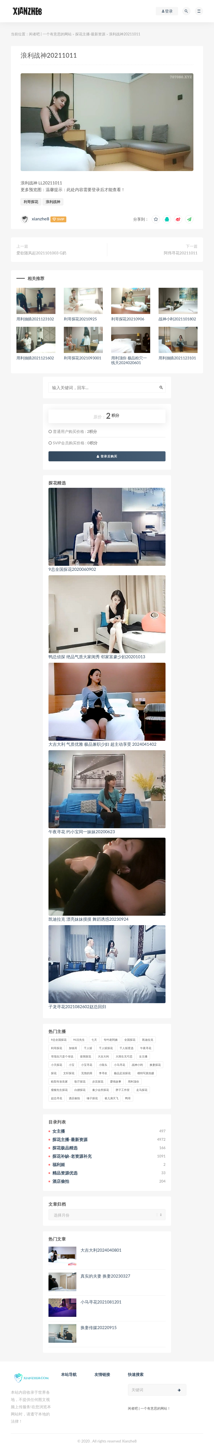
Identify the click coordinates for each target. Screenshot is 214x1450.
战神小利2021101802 (177, 318)
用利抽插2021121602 (35, 357)
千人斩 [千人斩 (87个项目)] (88, 1048)
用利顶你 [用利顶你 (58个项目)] (133, 1081)
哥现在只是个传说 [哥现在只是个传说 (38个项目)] (62, 1056)
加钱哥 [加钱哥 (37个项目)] (73, 1048)
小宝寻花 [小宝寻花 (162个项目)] (86, 1064)
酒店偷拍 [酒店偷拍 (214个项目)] (74, 1098)
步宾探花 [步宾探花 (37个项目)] (97, 1081)
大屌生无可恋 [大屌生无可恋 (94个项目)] (124, 1056)
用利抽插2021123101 (177, 357)
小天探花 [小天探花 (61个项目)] (56, 1064)
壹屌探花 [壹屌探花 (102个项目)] (85, 1056)
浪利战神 (53, 201)
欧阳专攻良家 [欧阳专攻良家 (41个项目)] (59, 1081)
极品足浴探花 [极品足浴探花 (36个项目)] (122, 1073)
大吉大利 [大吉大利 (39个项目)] (103, 1056)
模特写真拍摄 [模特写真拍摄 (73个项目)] (145, 1073)
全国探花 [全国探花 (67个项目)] (129, 1039)
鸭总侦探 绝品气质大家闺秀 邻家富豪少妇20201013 (96, 656)
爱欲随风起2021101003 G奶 (41, 252)
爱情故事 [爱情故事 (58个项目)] (115, 1081)
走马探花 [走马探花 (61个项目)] (141, 1089)
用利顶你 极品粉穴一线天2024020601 (129, 360)
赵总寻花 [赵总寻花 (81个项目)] (56, 1098)
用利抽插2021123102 (35, 318)
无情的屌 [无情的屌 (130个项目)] (86, 1073)
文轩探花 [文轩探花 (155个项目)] (68, 1073)
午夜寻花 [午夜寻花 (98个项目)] (145, 1048)
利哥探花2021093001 (82, 357)
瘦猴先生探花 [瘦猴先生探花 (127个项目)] (59, 1089)
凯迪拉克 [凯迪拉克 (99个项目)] (147, 1039)
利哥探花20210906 (127, 318)
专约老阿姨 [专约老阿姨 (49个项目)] (111, 1039)
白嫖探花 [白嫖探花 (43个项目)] (80, 1089)
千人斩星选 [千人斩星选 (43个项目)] (126, 1048)
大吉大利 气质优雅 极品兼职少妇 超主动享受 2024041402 (102, 744)
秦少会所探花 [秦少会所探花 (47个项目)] (100, 1089)
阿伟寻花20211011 (181, 252)
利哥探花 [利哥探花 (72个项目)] (56, 1048)
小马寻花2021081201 (101, 1301)
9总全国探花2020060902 (72, 569)
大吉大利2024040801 (101, 1249)
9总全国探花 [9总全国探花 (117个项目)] (59, 1039)
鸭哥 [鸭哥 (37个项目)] (128, 1098)
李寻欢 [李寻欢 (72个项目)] (103, 1073)
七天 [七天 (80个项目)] (94, 1039)
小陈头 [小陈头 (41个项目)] (103, 1064)
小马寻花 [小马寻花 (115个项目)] (119, 1064)
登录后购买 (107, 456)
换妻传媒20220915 (99, 1327)
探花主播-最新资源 (90, 34)
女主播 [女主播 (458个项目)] (143, 1056)
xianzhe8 (40, 218)
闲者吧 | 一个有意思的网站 (50, 34)
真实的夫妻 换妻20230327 (105, 1275)
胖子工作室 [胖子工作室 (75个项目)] (123, 1089)
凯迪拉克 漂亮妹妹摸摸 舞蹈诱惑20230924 (88, 919)
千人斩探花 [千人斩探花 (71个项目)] (106, 1048)
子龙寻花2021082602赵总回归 (77, 1006)
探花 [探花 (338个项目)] (54, 1073)
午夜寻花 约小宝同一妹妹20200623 (81, 831)
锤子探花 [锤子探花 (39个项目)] (92, 1098)
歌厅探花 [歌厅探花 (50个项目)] (80, 1081)
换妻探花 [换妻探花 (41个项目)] (155, 1064)
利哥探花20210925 (80, 318)
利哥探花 (31, 201)
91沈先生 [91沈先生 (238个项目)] (79, 1039)
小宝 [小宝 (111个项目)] (71, 1064)
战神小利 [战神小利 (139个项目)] (137, 1064)
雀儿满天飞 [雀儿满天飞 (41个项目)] (111, 1098)
